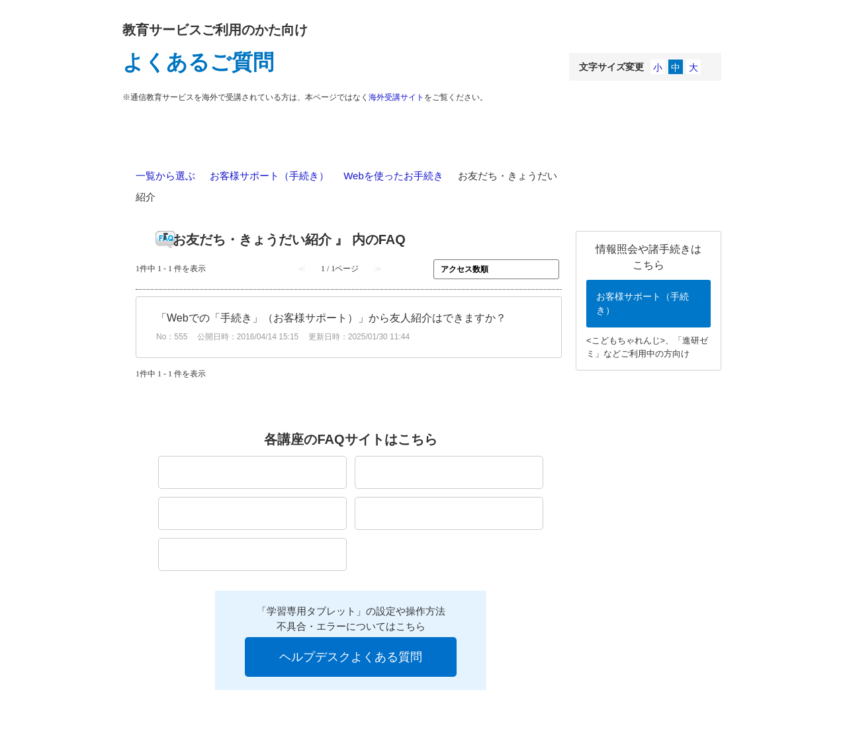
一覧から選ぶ (165, 175)
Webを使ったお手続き (393, 175)
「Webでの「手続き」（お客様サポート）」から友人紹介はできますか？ (331, 318)
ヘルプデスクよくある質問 (350, 657)
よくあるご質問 (198, 62)
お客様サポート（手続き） (269, 175)
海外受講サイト (396, 97)
